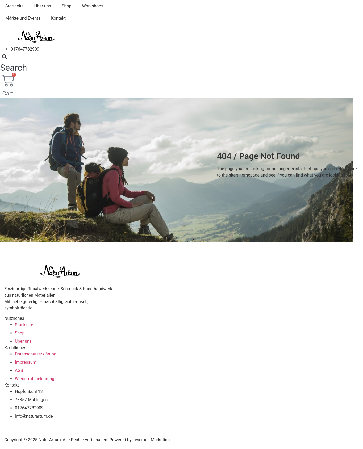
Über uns (42, 6)
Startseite (14, 6)
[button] (13, 63)
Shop (66, 6)
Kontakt (58, 18)
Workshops (92, 6)
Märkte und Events (22, 18)
